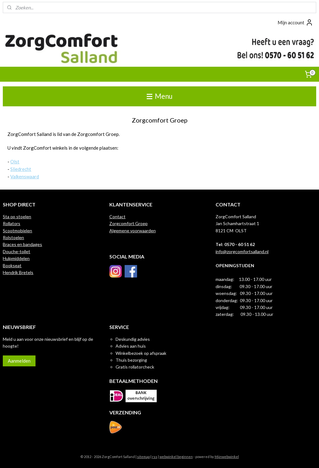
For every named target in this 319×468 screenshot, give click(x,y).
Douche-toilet (16, 251)
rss (154, 457)
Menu (160, 96)
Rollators (11, 223)
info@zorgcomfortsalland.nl (242, 251)
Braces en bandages (22, 244)
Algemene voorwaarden (132, 230)
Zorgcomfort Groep (128, 223)
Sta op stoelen (17, 216)
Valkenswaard (24, 176)
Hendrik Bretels (18, 272)
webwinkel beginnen (176, 457)
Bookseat (12, 265)
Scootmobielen (17, 230)
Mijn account (295, 22)
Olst (14, 161)
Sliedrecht (20, 169)
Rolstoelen (13, 237)
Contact (117, 216)
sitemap (143, 457)
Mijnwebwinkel (227, 457)
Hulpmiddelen (16, 258)
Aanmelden (19, 361)
